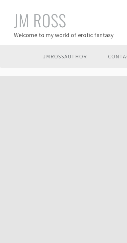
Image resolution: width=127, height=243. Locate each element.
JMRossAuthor (65, 56)
